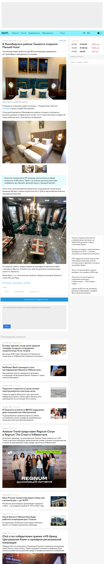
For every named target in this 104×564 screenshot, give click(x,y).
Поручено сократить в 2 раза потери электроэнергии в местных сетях (20, 389)
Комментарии (18, 292)
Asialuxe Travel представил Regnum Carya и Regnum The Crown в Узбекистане (28, 433)
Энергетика (16, 407)
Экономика (16, 385)
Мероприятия (47, 33)
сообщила (6, 108)
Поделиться (32, 292)
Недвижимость (34, 33)
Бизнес (15, 428)
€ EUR (74, 48)
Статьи (23, 33)
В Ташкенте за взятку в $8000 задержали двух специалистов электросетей (23, 411)
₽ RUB (74, 52)
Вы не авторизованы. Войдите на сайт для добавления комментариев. (34, 314)
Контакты (86, 62)
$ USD (74, 44)
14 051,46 (83, 48)
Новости (15, 33)
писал (14, 275)
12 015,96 (83, 44)
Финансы (16, 364)
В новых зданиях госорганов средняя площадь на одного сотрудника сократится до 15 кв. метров (21, 348)
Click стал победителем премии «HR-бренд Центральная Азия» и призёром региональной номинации (31, 539)
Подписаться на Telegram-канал (34, 300)
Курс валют (75, 40)
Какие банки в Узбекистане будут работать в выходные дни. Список (19, 518)
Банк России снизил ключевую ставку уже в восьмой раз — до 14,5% (23, 499)
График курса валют (77, 56)
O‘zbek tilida (62, 40)
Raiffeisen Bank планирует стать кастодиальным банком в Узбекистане (21, 368)
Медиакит (79, 62)
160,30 (82, 52)
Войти (7, 326)
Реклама (73, 62)
